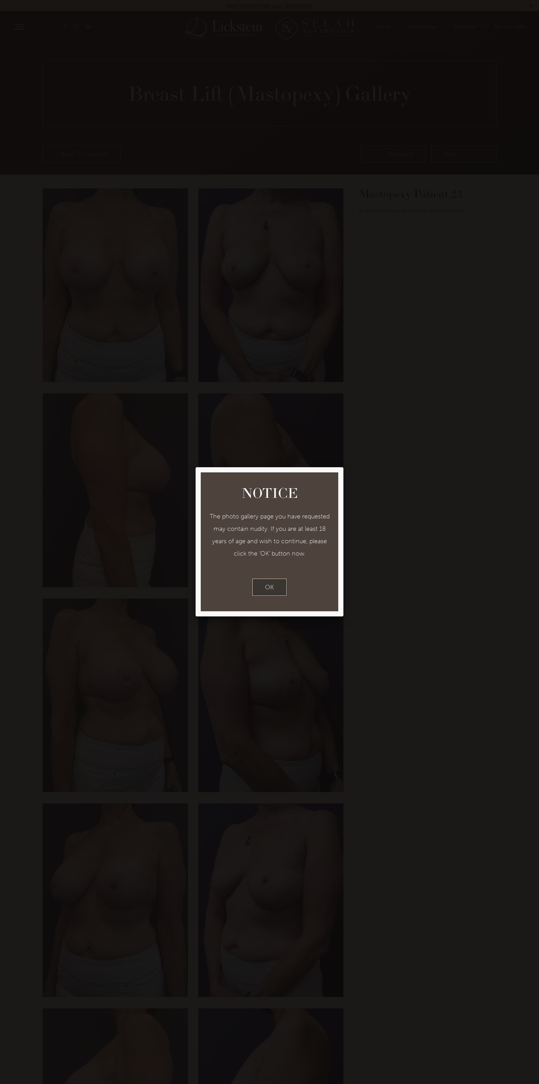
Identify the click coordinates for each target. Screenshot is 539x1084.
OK (269, 587)
